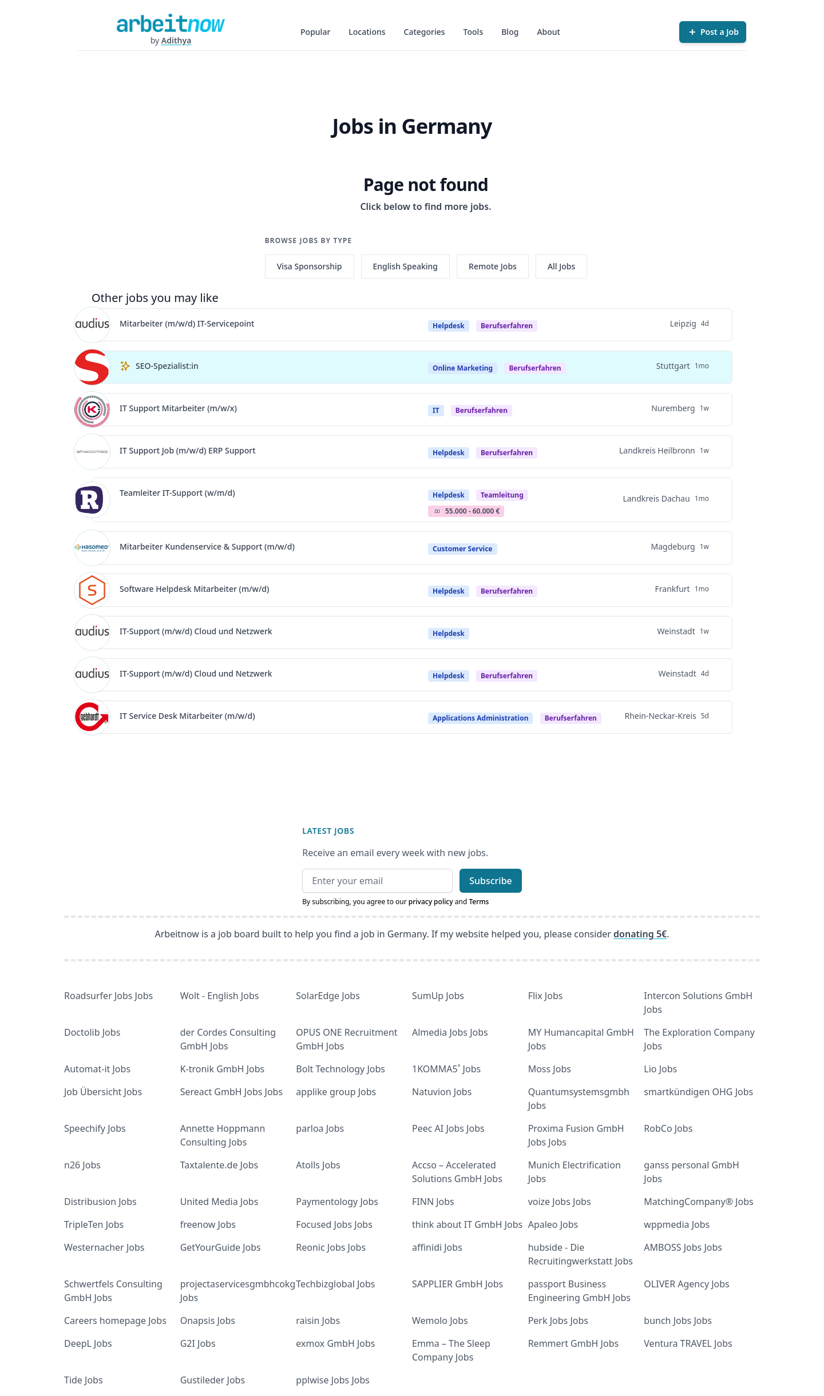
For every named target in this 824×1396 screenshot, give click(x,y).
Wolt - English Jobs (219, 995)
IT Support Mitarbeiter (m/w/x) (178, 408)
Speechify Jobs (95, 1128)
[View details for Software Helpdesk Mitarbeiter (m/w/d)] (92, 590)
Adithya (176, 40)
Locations (366, 31)
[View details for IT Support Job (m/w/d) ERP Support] (92, 451)
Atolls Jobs (318, 1165)
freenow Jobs (208, 1224)
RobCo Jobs (668, 1128)
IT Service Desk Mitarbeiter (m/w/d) (187, 715)
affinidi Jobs (437, 1247)
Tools (474, 31)
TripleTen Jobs (94, 1224)
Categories (424, 31)
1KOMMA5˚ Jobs (446, 1069)
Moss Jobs (549, 1069)
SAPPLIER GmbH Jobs (457, 1284)
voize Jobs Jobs (559, 1201)
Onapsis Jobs (207, 1320)
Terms (479, 901)
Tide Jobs (83, 1380)
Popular (315, 31)
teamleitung (502, 495)
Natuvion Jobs (442, 1091)
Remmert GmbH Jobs (573, 1343)
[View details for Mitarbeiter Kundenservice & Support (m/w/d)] (92, 548)
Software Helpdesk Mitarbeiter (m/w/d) (194, 588)
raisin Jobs (318, 1320)
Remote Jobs (493, 266)
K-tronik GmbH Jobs (222, 1069)
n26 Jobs (82, 1165)
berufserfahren (507, 326)
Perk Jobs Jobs (558, 1320)
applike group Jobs (336, 1091)
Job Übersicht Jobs (103, 1091)
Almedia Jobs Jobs (450, 1032)
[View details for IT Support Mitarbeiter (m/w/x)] (92, 409)
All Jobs (561, 266)
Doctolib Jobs (92, 1032)
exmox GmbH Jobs (335, 1343)
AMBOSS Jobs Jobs (683, 1247)
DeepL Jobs (88, 1343)
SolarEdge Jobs (328, 995)
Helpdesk (449, 326)
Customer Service (463, 549)
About (548, 31)
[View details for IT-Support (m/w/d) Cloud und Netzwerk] (92, 632)
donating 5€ (640, 934)
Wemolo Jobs (440, 1320)
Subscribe (490, 880)
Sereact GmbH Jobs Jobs (231, 1091)
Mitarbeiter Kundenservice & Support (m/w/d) (207, 546)
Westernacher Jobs (104, 1247)
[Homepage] (170, 23)
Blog (509, 31)
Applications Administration (480, 718)
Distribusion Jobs (100, 1201)
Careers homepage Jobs (115, 1320)
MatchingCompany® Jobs (698, 1201)
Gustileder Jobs (212, 1380)
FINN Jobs (433, 1201)
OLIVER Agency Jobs (686, 1284)
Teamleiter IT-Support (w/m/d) (177, 492)
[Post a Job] (712, 32)
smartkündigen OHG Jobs (698, 1091)
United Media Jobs (219, 1201)
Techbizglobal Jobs (335, 1284)
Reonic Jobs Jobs (331, 1247)
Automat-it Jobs (97, 1069)
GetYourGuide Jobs (220, 1247)
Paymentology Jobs (337, 1201)
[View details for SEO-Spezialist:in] (92, 367)
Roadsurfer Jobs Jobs (108, 995)
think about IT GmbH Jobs (467, 1224)
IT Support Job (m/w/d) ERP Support (188, 450)
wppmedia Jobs (677, 1224)
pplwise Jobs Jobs (333, 1380)
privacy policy (431, 901)
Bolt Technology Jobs (340, 1069)
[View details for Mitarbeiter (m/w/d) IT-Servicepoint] (92, 325)
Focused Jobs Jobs (334, 1224)
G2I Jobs (198, 1343)
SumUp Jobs (438, 995)
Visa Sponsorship (309, 266)
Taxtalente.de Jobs (219, 1165)
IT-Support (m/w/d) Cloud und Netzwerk (196, 631)
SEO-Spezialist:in (167, 365)
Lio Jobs (660, 1069)
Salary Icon (437, 511)
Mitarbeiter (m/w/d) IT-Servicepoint (187, 323)
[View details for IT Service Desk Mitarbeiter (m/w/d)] (92, 717)
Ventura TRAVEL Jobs (688, 1343)
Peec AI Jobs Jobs (448, 1128)
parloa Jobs (320, 1128)
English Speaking (405, 266)
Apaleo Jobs (553, 1224)
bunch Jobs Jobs (678, 1320)
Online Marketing (463, 368)
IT (436, 410)
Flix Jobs (545, 995)
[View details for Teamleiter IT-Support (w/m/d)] (92, 500)
